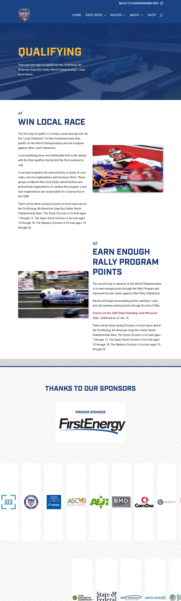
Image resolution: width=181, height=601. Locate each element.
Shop (152, 15)
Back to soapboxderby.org (139, 3)
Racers (116, 15)
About (135, 15)
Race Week (94, 15)
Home (77, 15)
